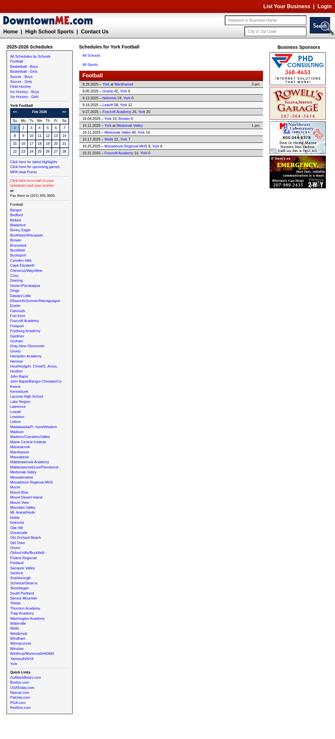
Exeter (15, 306)
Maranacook (20, 447)
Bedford (16, 215)
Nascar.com (19, 692)
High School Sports (49, 31)
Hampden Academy (26, 356)
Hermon (16, 361)
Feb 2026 (39, 112)
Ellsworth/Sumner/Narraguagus (35, 301)
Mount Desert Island (26, 497)
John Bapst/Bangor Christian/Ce (36, 381)
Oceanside (18, 533)
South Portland (22, 593)
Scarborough (20, 578)
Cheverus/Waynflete (26, 271)
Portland (17, 563)
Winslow (17, 649)
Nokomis (17, 522)
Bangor (16, 210)
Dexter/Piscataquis (25, 286)
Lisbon (15, 422)
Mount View (19, 502)
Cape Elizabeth (22, 265)
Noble (15, 518)
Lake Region (20, 402)
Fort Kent (17, 316)
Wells (14, 628)
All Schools (91, 55)
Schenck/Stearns (23, 583)
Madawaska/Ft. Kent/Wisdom (33, 427)
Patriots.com (20, 697)
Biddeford (18, 225)
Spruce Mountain (23, 598)
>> (64, 112)
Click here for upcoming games (35, 167)
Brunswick (18, 245)
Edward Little (20, 296)
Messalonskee (21, 477)
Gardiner (17, 336)
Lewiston (17, 417)
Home (10, 31)
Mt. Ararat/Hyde (22, 512)
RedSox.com (20, 708)
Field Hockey (20, 86)
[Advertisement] (299, 288)
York (13, 664)
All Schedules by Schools (30, 56)
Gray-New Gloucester (27, 346)
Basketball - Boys (24, 66)
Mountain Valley (22, 507)
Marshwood (19, 452)
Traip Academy (22, 613)
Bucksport (18, 255)
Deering (16, 280)
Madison (17, 432)
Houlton (16, 371)
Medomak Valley (23, 472)
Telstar (15, 603)
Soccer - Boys (21, 77)
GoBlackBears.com (25, 677)
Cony (14, 275)
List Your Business (286, 6)
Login (324, 6)
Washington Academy (27, 618)
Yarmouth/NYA (22, 659)
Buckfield (17, 250)
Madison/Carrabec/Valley (30, 437)
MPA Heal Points (23, 172)
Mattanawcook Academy (29, 462)
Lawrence (18, 406)
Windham (17, 638)
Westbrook (18, 633)
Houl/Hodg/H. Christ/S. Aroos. (34, 366)
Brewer (16, 240)
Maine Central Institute (28, 442)
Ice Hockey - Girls (24, 97)
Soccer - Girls (21, 82)
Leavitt (15, 412)
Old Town (17, 543)
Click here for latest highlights (33, 162)
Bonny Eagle (20, 230)
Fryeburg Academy (25, 331)
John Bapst (19, 376)
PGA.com (18, 703)
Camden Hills (20, 260)
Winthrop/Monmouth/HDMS (32, 653)
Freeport (17, 326)
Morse (15, 487)
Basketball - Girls (23, 71)
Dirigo (15, 291)
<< (15, 112)
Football (16, 61)
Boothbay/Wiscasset (26, 235)
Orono (15, 548)
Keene (15, 386)
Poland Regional (23, 558)
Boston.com (19, 682)
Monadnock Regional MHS (31, 482)
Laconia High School (26, 396)
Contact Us (94, 31)
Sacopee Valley (22, 568)
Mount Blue (19, 492)
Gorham (16, 341)
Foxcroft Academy (24, 321)
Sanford (16, 573)
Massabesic (19, 457)
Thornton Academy (25, 608)
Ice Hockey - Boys (24, 92)
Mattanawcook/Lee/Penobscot (34, 467)
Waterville (18, 623)
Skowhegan (19, 588)
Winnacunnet (20, 643)
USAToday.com (22, 688)
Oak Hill (16, 528)
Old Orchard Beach (25, 538)
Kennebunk (19, 391)
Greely (15, 351)
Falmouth (17, 311)
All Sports (90, 64)
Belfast (15, 220)
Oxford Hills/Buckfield (27, 553)
